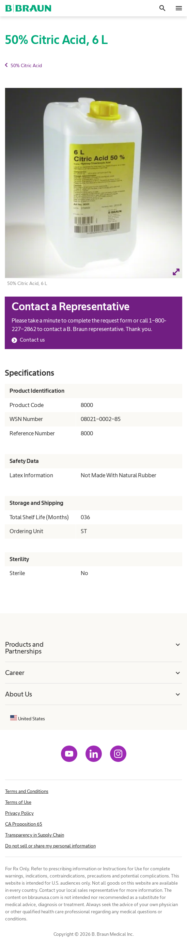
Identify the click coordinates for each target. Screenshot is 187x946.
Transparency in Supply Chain (34, 835)
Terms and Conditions (26, 791)
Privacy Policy (19, 813)
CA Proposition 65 (23, 824)
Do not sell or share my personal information (50, 846)
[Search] (162, 8)
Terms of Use (18, 802)
